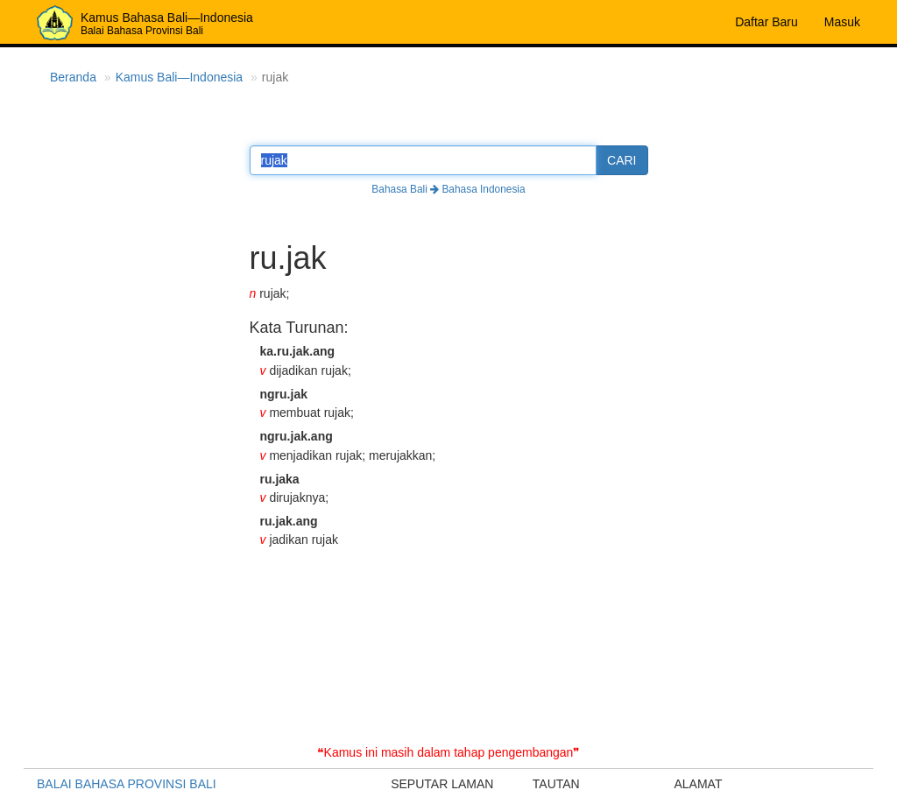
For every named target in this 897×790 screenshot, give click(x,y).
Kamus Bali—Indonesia (180, 77)
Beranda (73, 77)
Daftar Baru (766, 22)
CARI (621, 160)
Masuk (842, 22)
